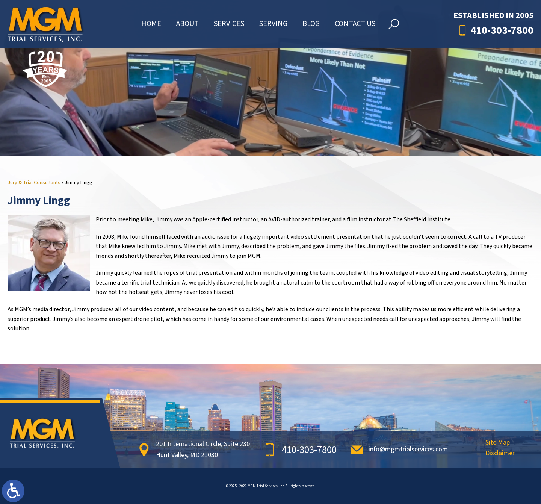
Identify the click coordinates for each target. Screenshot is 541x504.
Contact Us (355, 27)
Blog (311, 27)
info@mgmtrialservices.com (408, 449)
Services (229, 27)
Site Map (497, 443)
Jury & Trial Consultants (34, 182)
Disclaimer (500, 454)
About (187, 27)
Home (151, 27)
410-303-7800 (501, 34)
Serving (273, 27)
